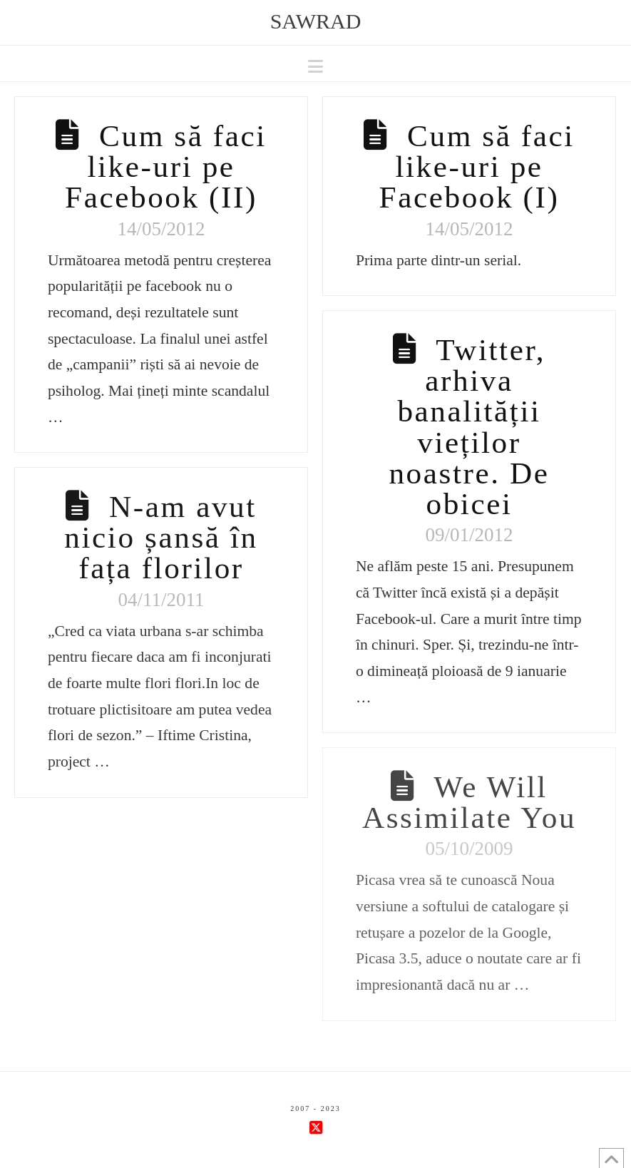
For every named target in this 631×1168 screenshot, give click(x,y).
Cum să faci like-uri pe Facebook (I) (477, 166)
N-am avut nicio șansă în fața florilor (160, 537)
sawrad (315, 21)
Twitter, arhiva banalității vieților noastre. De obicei (469, 427)
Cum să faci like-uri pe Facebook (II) (166, 166)
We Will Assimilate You (469, 802)
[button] (315, 67)
